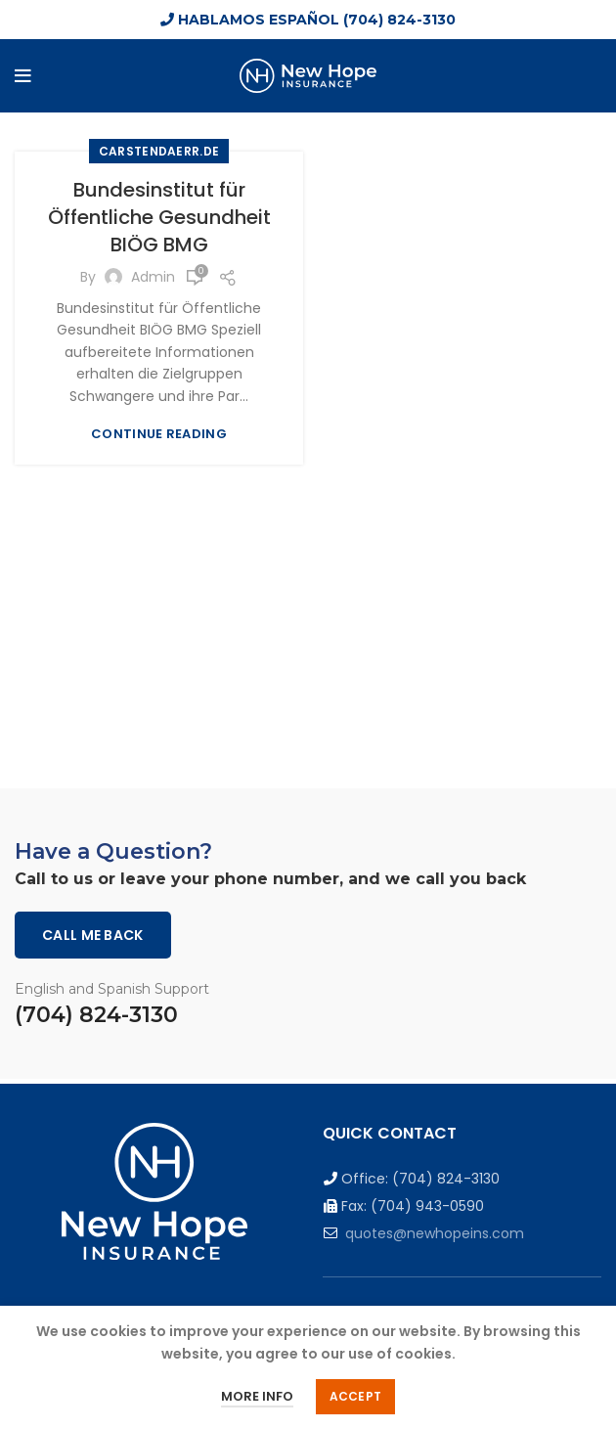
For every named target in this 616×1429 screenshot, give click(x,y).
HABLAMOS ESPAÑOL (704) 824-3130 (308, 19)
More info (257, 1396)
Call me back (93, 935)
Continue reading (159, 433)
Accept (356, 1396)
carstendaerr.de (159, 151)
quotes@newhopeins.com (434, 1233)
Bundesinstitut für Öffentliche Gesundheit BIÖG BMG (159, 217)
